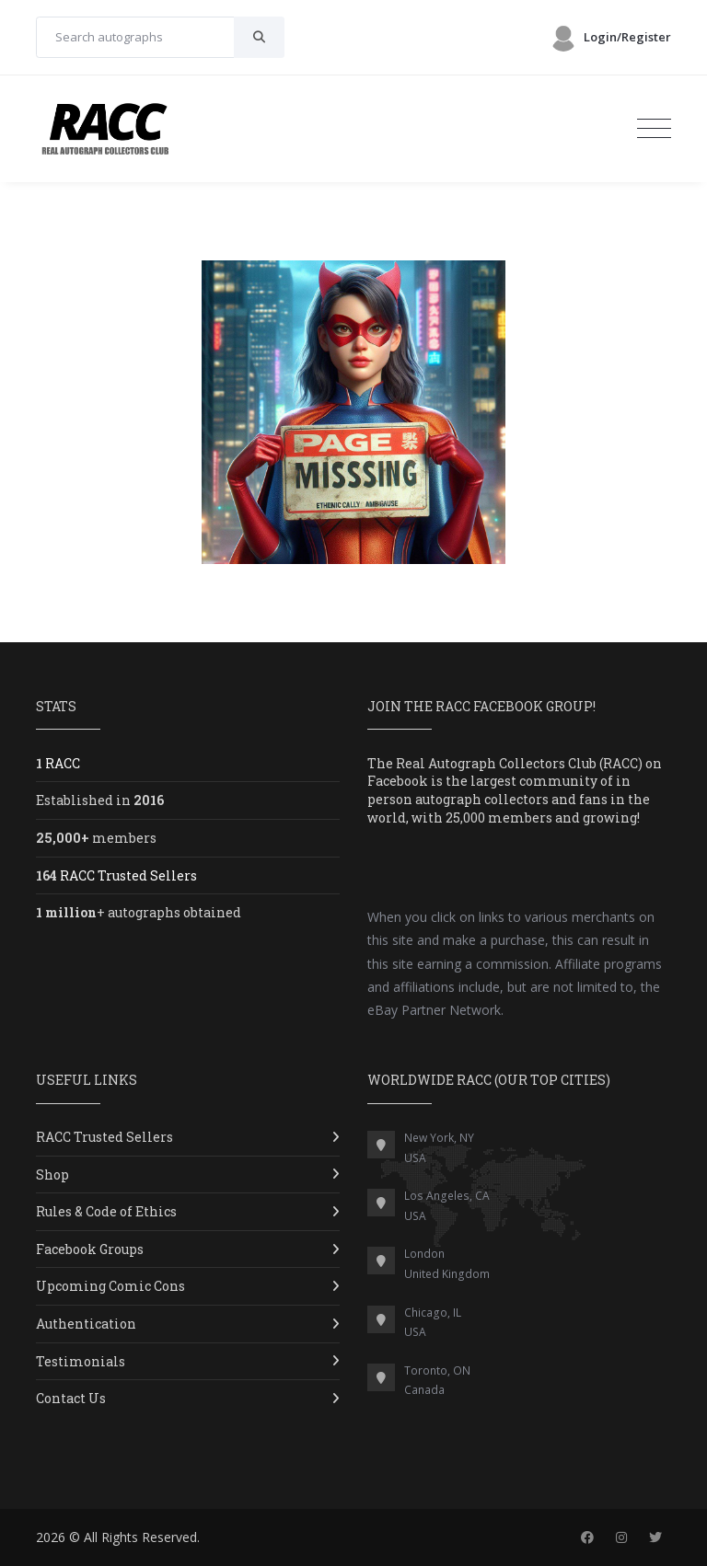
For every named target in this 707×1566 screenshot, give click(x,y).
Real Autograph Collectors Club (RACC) (519, 763)
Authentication (86, 1323)
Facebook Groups (90, 1249)
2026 (50, 1537)
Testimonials (80, 1361)
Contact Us (71, 1398)
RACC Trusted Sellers (104, 1137)
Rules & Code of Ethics (106, 1211)
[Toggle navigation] (654, 129)
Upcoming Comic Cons (110, 1286)
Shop (52, 1174)
